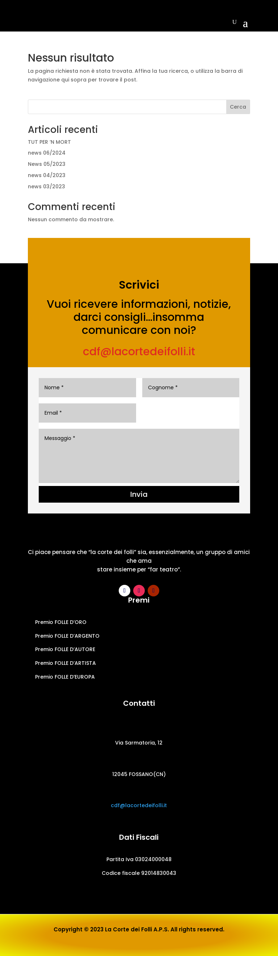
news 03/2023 (46, 186)
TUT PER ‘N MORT (49, 142)
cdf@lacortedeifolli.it (139, 351)
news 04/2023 (47, 175)
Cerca (238, 106)
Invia (139, 494)
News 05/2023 (47, 164)
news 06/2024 (47, 152)
